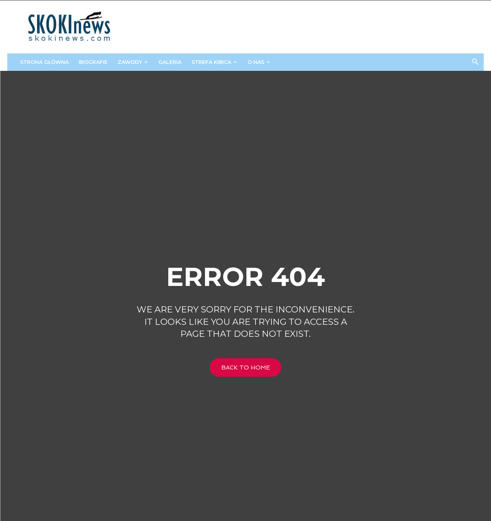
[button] (475, 62)
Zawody (133, 62)
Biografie (93, 62)
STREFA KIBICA (214, 62)
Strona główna (44, 62)
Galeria (169, 62)
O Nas (258, 62)
